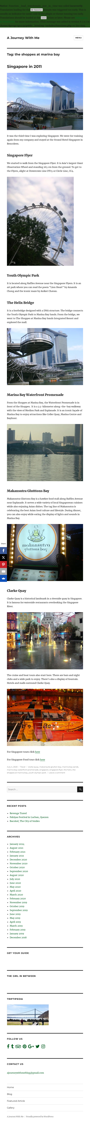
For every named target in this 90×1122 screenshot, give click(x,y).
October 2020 (17, 867)
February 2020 (18, 898)
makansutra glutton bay (50, 767)
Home (10, 1087)
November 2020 (18, 863)
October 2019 (17, 906)
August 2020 (17, 875)
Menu (78, 38)
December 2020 (18, 859)
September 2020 (19, 871)
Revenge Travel (18, 813)
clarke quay (33, 767)
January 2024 (17, 844)
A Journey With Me (23, 38)
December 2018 (18, 937)
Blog (9, 1094)
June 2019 (15, 914)
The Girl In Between (21, 976)
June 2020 (15, 883)
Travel (22, 767)
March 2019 (16, 925)
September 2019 (19, 910)
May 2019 (15, 918)
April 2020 (15, 890)
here (37, 751)
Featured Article (16, 1101)
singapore (44, 770)
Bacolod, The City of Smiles (25, 821)
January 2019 (17, 933)
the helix (68, 770)
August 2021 (16, 848)
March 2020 (16, 894)
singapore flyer (56, 770)
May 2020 (15, 886)
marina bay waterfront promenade (23, 770)
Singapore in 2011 (24, 66)
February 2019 (17, 929)
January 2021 (17, 855)
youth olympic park (37, 773)
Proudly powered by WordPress (40, 1116)
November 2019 (18, 902)
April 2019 (15, 921)
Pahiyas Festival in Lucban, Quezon (29, 817)
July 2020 (15, 879)
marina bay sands (70, 767)
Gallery (10, 1107)
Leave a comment (57, 773)
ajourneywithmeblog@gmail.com (25, 1072)
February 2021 (17, 851)
